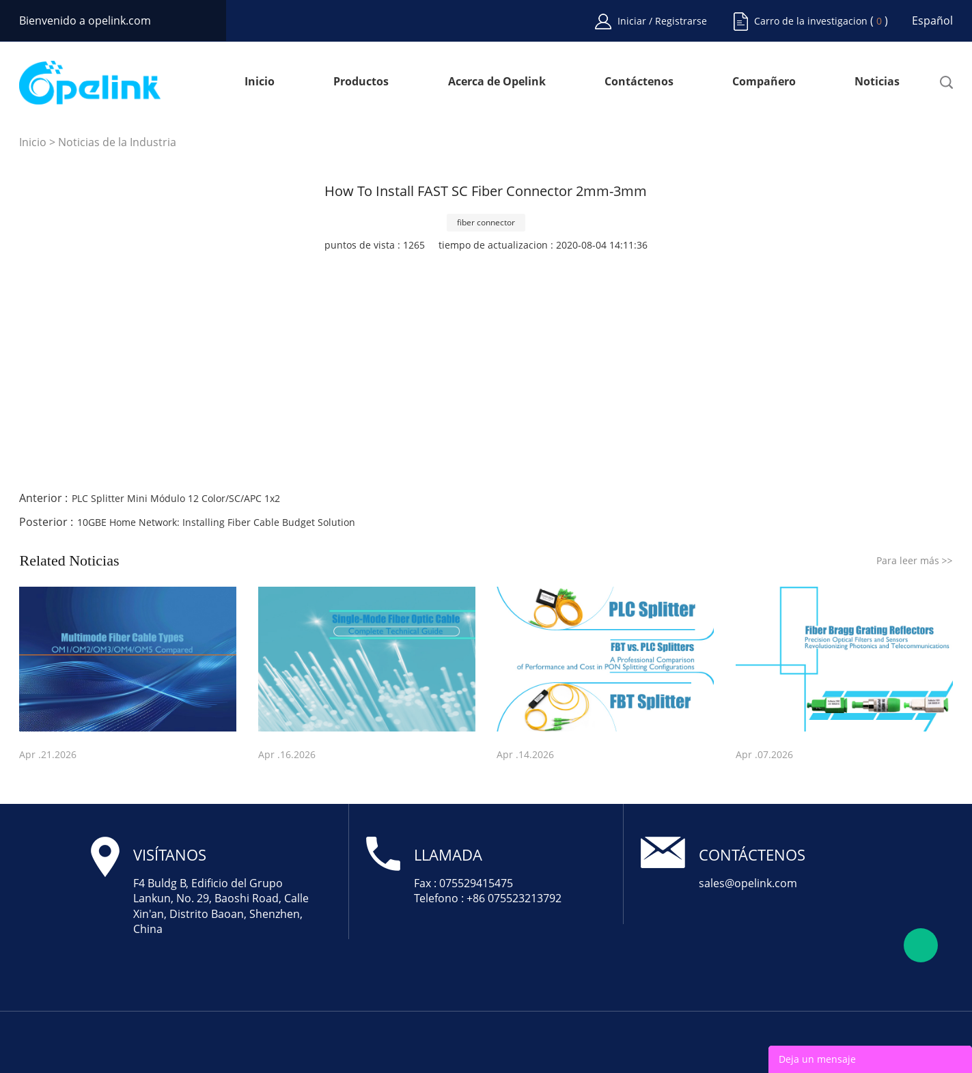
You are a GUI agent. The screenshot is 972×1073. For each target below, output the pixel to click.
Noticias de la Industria (117, 142)
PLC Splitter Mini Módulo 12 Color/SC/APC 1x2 (176, 498)
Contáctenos (639, 82)
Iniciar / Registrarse (662, 20)
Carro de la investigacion (810, 20)
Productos (361, 82)
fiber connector (486, 222)
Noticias (877, 82)
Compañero (764, 82)
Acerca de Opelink (497, 82)
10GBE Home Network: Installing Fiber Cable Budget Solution (216, 522)
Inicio (260, 82)
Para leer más (914, 560)
